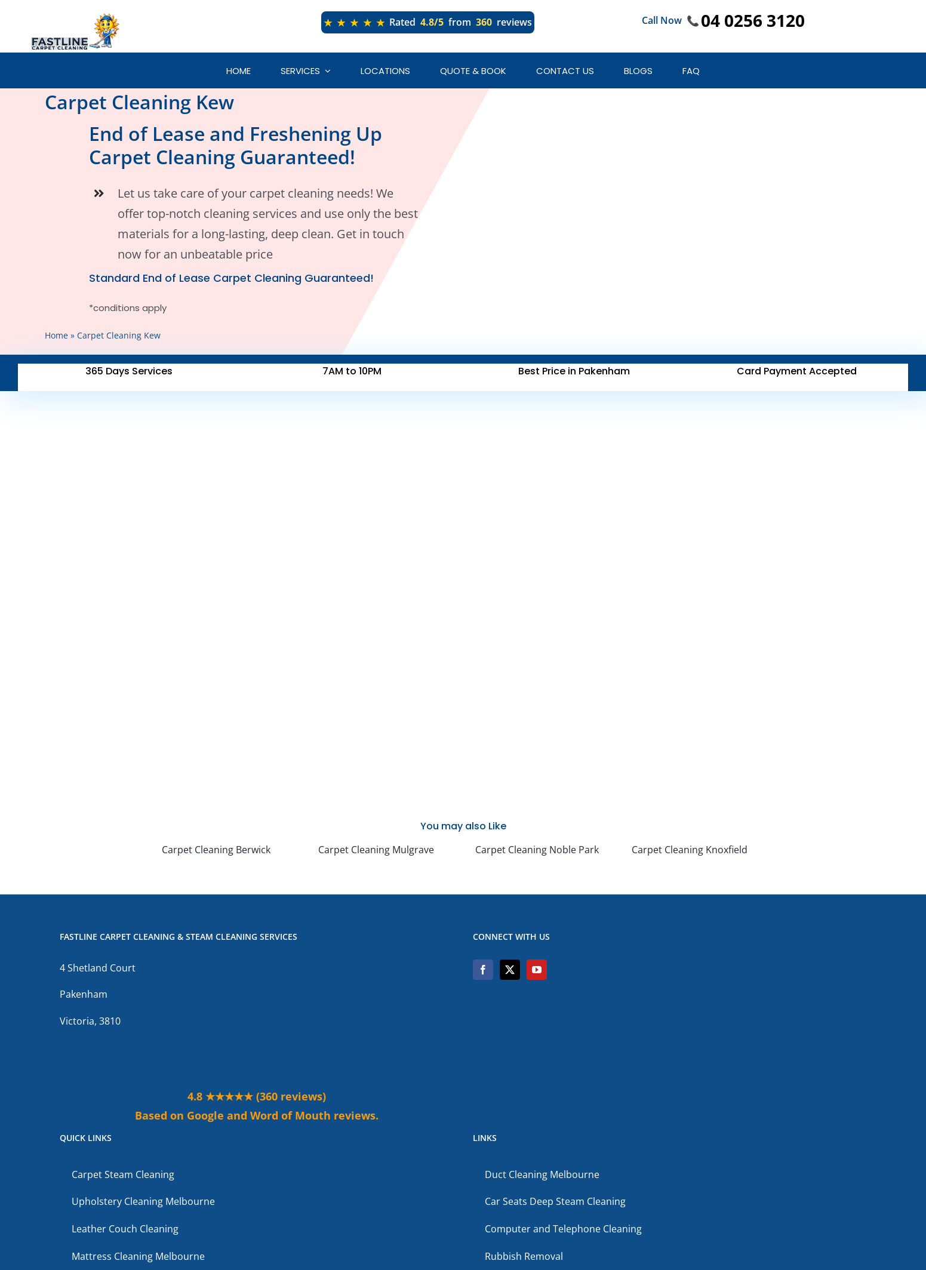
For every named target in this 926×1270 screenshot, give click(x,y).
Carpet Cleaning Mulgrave (376, 849)
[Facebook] (483, 970)
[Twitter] (510, 970)
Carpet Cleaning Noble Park (537, 849)
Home (56, 335)
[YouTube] (537, 970)
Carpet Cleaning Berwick (216, 849)
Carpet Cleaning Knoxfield (689, 849)
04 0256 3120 (753, 20)
